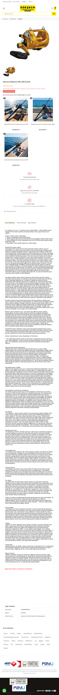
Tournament (25, 637)
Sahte (48, 644)
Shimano (20, 641)
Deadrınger (18, 644)
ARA (54, 14)
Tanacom (6, 641)
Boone (6, 633)
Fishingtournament (36, 637)
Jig (35, 641)
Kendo (42, 644)
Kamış (47, 641)
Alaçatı (19, 633)
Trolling (12, 633)
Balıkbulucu (29, 641)
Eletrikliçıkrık (28, 644)
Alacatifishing (38, 633)
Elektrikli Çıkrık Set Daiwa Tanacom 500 (16, 160)
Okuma (6, 644)
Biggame (47, 637)
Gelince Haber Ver (9, 91)
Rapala (6, 648)
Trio (12, 644)
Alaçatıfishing (27, 633)
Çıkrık (36, 644)
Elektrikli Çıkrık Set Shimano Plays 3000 (43, 124)
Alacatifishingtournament (11, 637)
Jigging (41, 641)
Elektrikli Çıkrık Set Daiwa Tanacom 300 (16, 124)
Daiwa (13, 641)
